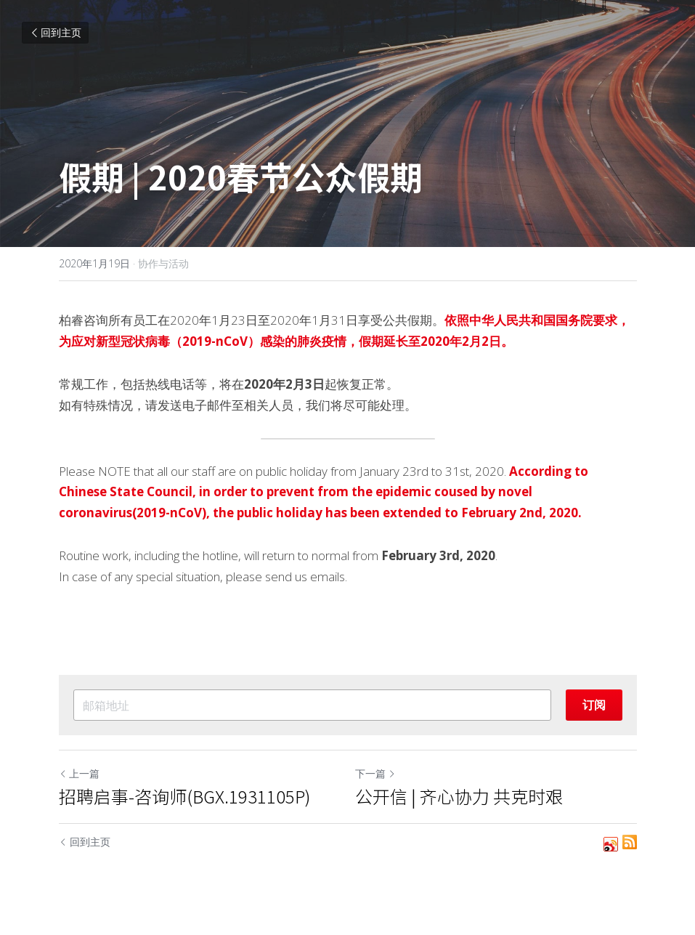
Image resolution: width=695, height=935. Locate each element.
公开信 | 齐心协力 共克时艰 (459, 796)
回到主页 (55, 32)
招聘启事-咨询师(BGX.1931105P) (184, 796)
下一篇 (375, 773)
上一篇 (79, 773)
